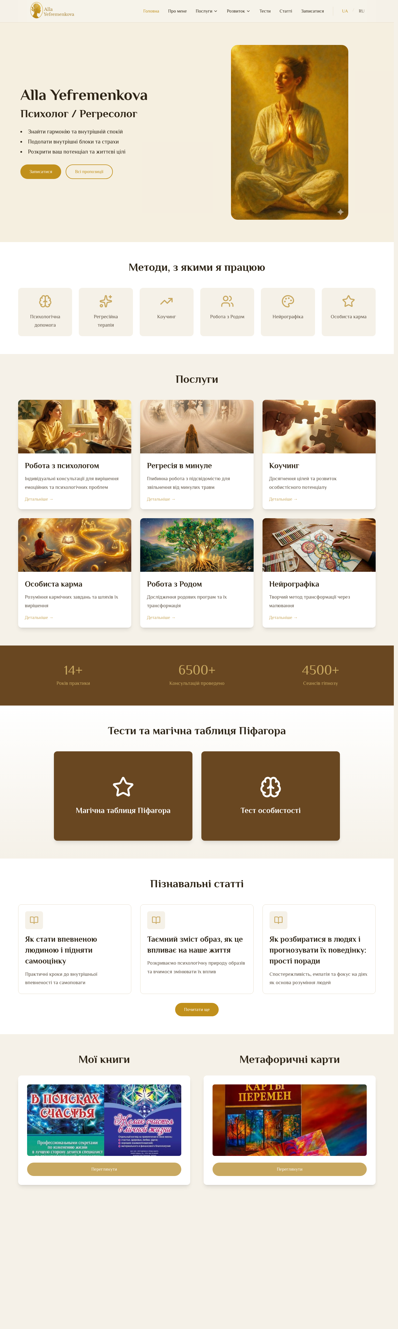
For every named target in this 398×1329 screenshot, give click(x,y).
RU (361, 11)
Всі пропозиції (89, 171)
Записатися (312, 11)
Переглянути (104, 1169)
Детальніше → (39, 499)
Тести (265, 11)
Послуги (207, 11)
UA (345, 11)
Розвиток (239, 11)
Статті (286, 11)
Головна (151, 11)
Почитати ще (197, 1009)
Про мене (177, 11)
